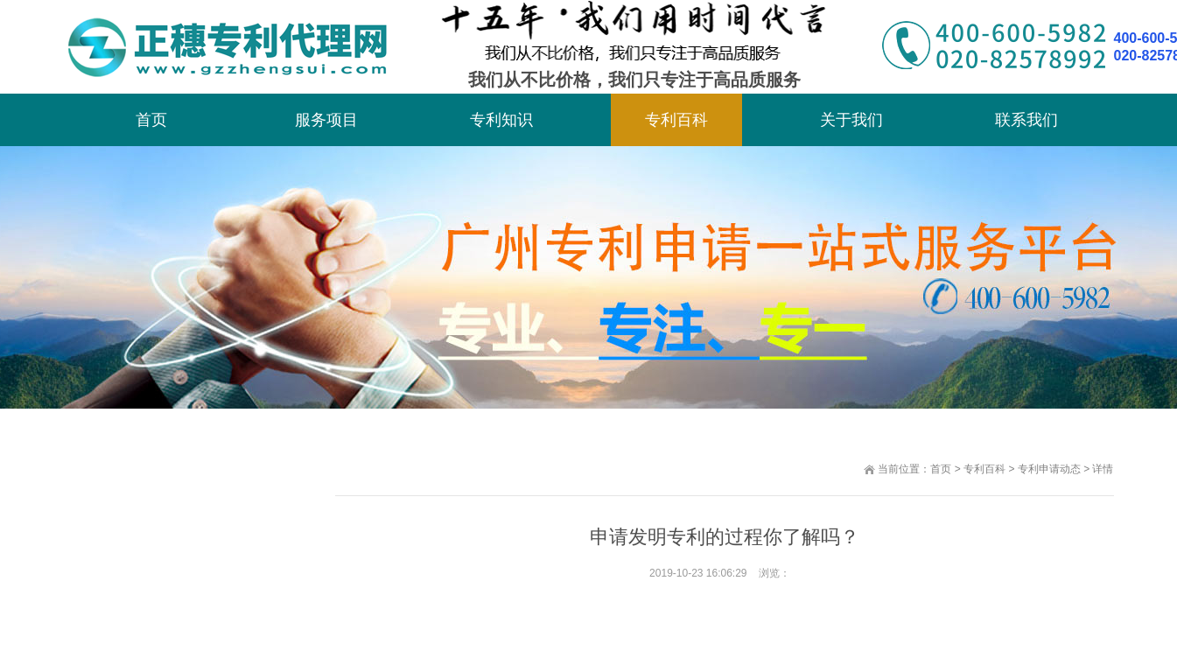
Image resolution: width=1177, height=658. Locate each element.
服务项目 (326, 120)
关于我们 (851, 120)
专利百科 (676, 120)
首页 (151, 120)
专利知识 (501, 120)
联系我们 (1026, 120)
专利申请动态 (1049, 469)
